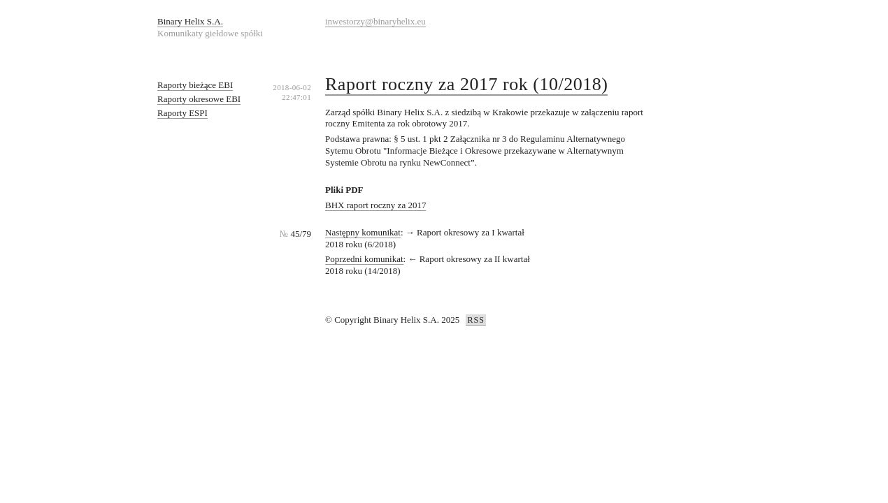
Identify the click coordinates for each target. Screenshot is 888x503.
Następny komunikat (363, 232)
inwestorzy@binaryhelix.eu (375, 21)
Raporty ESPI (182, 113)
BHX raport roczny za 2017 (375, 205)
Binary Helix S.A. (190, 21)
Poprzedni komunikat (364, 259)
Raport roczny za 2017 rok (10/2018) (466, 84)
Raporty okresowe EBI (199, 99)
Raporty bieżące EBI (195, 85)
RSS (475, 320)
